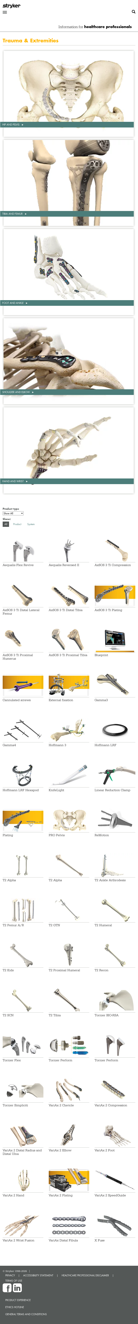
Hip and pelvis (11, 124)
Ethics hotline (14, 1307)
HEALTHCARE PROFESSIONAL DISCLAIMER (85, 1275)
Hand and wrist (13, 481)
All (5, 524)
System (31, 524)
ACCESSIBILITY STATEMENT (38, 1275)
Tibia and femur (12, 213)
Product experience (18, 1300)
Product (17, 524)
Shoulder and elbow (16, 392)
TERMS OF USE (13, 1280)
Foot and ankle (13, 303)
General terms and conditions (26, 1314)
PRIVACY (10, 1275)
